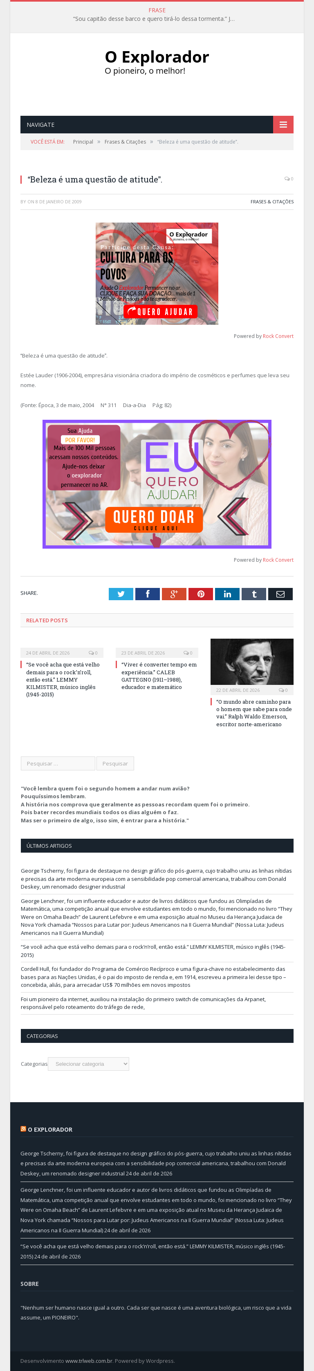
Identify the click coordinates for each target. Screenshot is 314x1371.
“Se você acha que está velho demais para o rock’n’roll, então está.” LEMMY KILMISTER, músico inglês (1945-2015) (63, 679)
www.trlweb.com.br (88, 1360)
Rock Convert (278, 336)
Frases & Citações (272, 201)
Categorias (34, 1063)
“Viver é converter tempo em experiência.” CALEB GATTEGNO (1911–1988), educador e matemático (159, 676)
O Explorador (50, 1129)
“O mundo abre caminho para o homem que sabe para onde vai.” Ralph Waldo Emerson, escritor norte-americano (254, 713)
